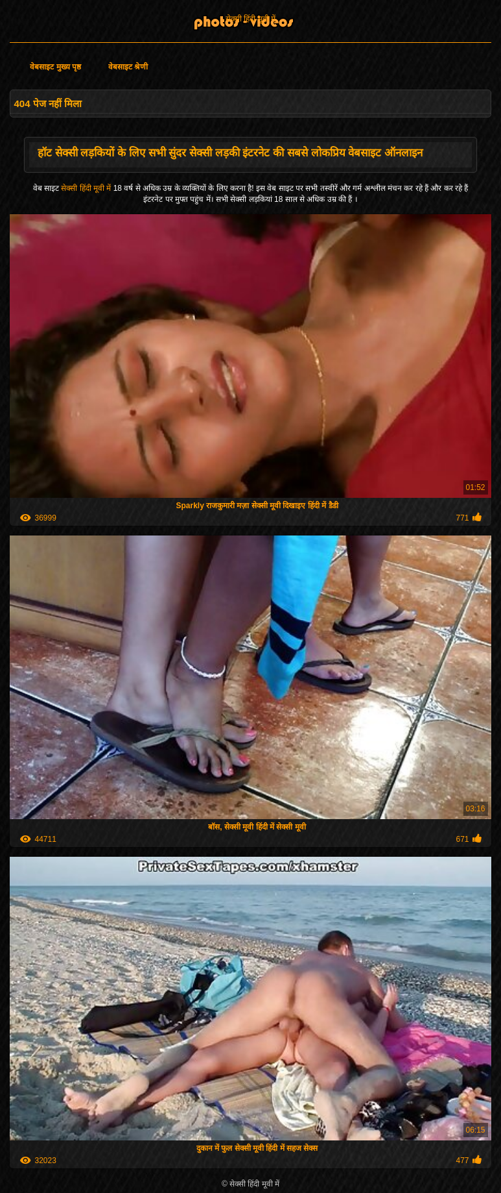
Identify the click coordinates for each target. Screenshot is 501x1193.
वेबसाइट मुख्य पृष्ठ (55, 66)
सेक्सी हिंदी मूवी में (250, 18)
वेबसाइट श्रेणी (128, 66)
